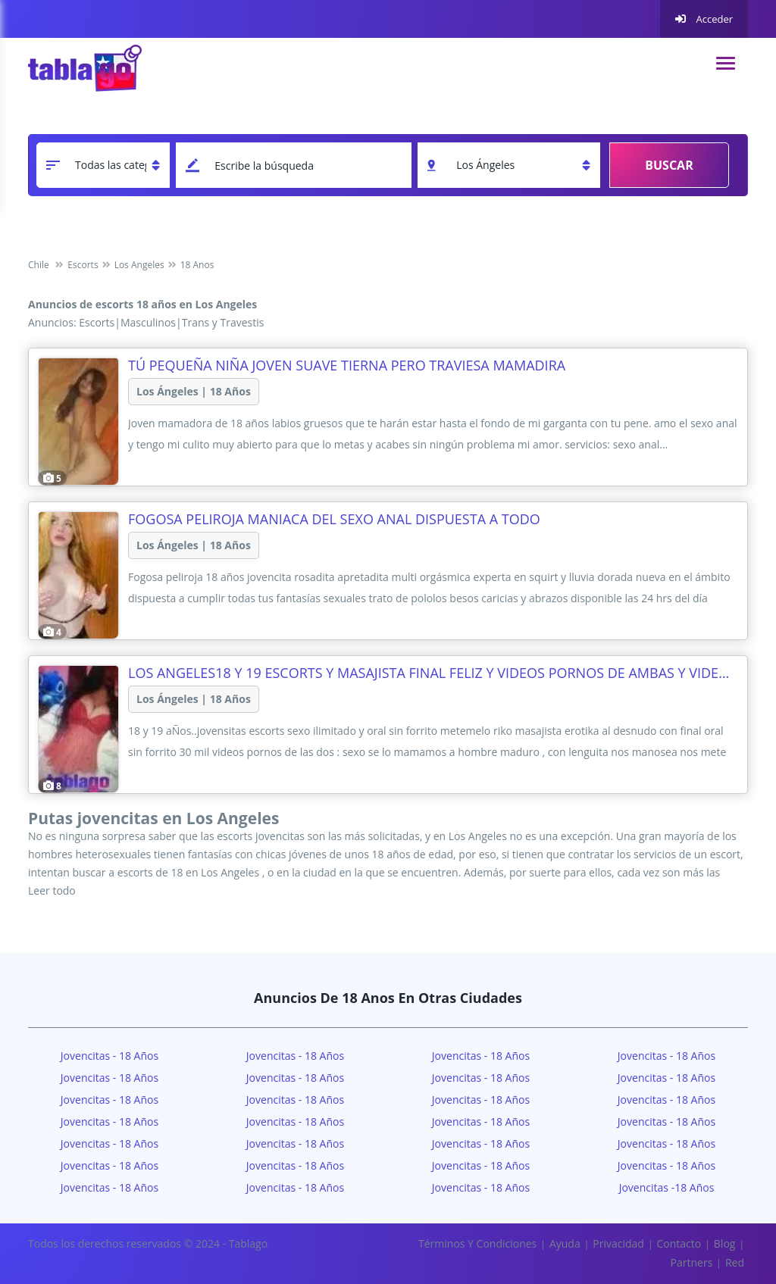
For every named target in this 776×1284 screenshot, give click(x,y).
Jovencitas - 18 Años (109, 1055)
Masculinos (148, 322)
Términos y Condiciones (477, 1243)
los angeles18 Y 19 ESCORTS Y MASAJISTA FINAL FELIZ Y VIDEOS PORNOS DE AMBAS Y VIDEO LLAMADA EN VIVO (433, 673)
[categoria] (103, 165)
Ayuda (564, 1243)
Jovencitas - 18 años (295, 1055)
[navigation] (725, 63)
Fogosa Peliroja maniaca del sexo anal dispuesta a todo (334, 519)
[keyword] (293, 165)
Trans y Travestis (223, 322)
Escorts (96, 322)
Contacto (678, 1243)
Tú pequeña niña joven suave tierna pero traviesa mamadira (346, 365)
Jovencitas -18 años (667, 1187)
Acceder (704, 19)
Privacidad (618, 1243)
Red (734, 1262)
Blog (725, 1243)
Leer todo (52, 890)
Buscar (669, 165)
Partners (692, 1262)
